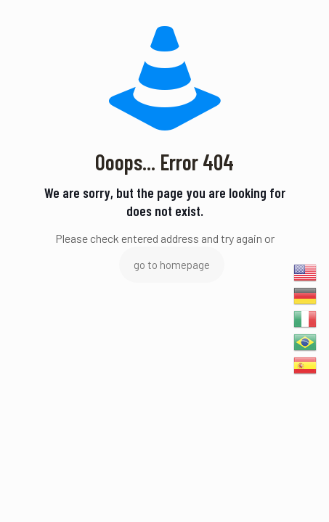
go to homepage (172, 264)
